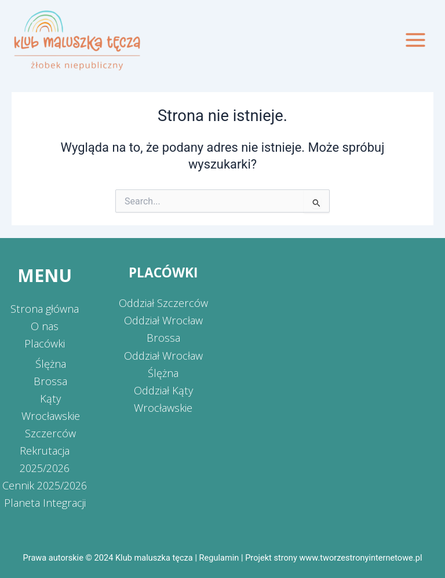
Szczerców (50, 433)
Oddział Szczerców (163, 303)
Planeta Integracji (45, 503)
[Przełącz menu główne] (415, 40)
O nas (45, 326)
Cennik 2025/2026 (44, 485)
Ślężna (50, 364)
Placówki (44, 343)
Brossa (50, 381)
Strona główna (44, 309)
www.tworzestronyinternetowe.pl (360, 558)
